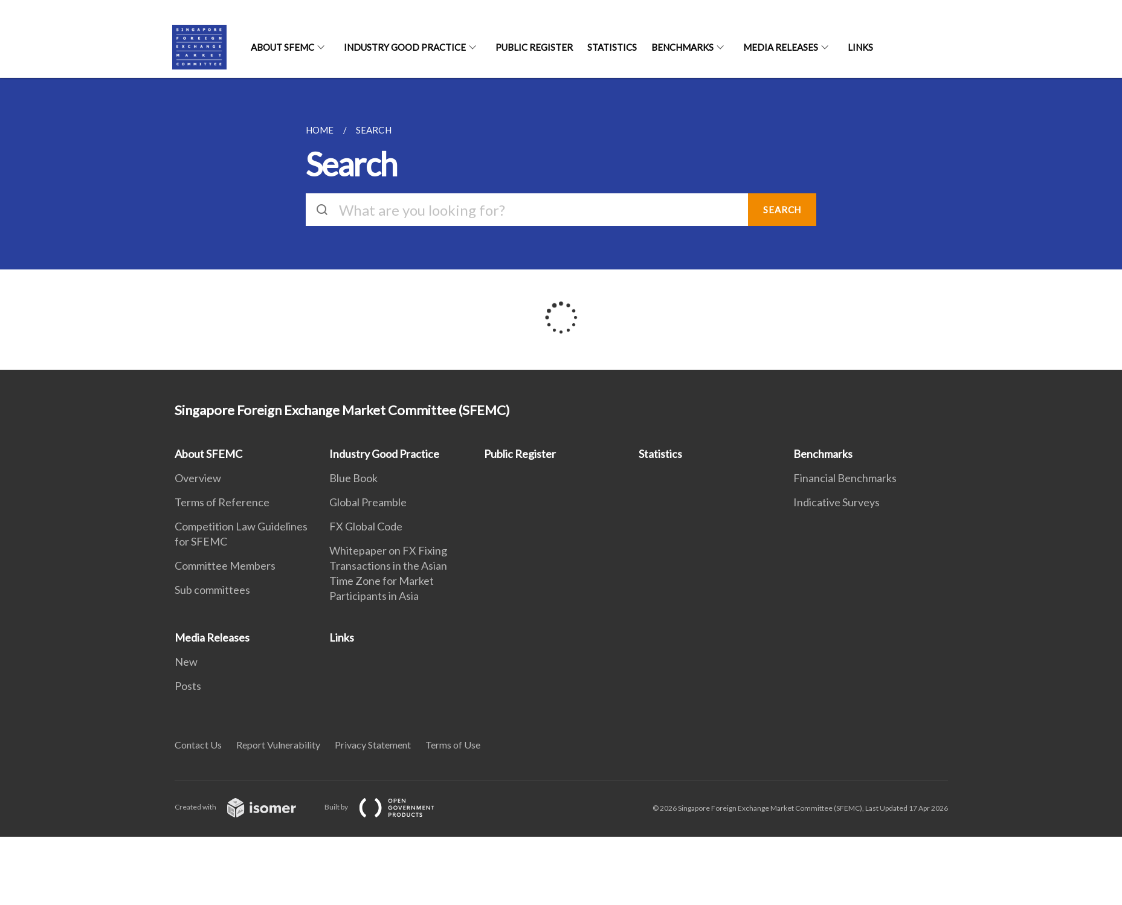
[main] (561, 224)
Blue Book (353, 478)
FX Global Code (365, 526)
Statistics (612, 47)
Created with (245, 806)
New (186, 661)
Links (860, 47)
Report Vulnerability (278, 744)
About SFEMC (282, 47)
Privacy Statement (373, 744)
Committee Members (225, 565)
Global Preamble (368, 502)
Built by (389, 806)
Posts (188, 685)
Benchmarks (682, 47)
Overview (198, 478)
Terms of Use (452, 744)
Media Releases (780, 47)
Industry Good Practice (405, 47)
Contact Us (198, 744)
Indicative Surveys (836, 502)
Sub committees (212, 589)
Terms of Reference (222, 502)
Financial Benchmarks (845, 478)
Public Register (534, 47)
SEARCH (782, 209)
